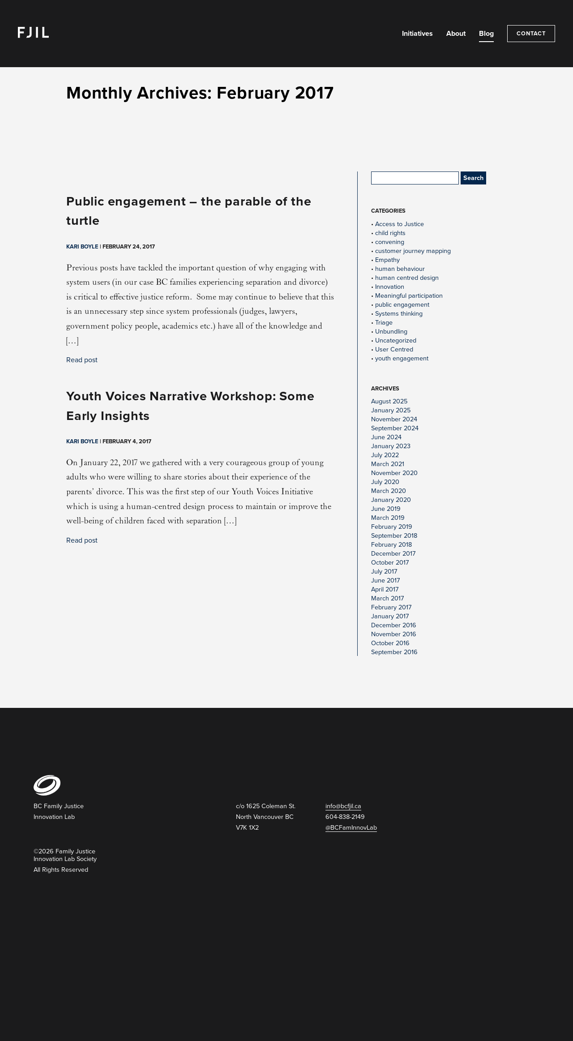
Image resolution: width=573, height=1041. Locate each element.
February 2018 (391, 544)
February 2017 (391, 607)
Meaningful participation (409, 296)
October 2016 (390, 643)
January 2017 (390, 616)
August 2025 (389, 401)
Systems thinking (399, 313)
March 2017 (387, 598)
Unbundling (391, 331)
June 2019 (386, 509)
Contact (531, 33)
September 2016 (394, 652)
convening (389, 242)
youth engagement (401, 358)
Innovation (389, 287)
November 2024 (394, 419)
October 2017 (390, 562)
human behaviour (400, 269)
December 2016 (393, 625)
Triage (384, 322)
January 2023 (391, 446)
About (456, 33)
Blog (486, 33)
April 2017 (384, 589)
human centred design (407, 278)
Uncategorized (395, 340)
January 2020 (391, 500)
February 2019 (391, 527)
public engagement (402, 304)
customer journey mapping (413, 251)
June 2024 (386, 437)
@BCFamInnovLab (351, 827)
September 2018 (394, 536)
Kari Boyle (82, 246)
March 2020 (388, 491)
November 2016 (393, 634)
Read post (82, 360)
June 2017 (385, 580)
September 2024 (395, 428)
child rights (390, 233)
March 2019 (388, 518)
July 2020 (385, 482)
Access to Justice (399, 224)
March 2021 (387, 464)
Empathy (387, 260)
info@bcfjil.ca (343, 806)
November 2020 (394, 473)
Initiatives (417, 33)
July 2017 (384, 571)
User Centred (394, 349)
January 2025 (391, 410)
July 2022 (385, 455)
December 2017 (393, 553)
